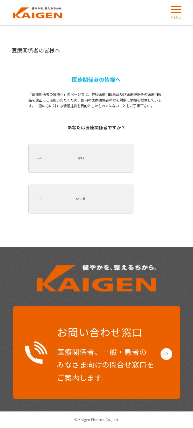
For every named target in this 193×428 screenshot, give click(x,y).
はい (81, 158)
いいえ (81, 198)
